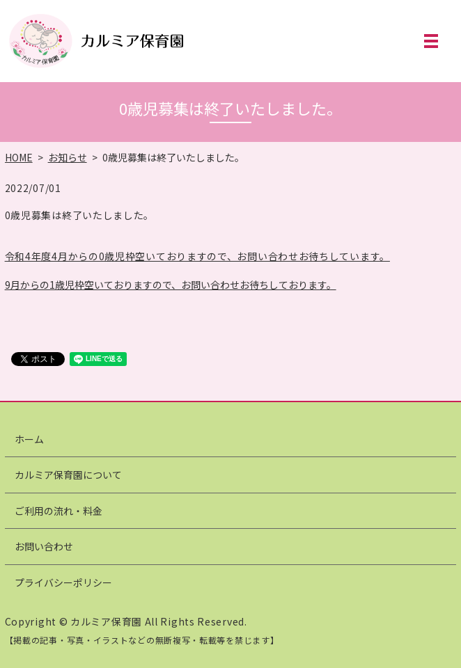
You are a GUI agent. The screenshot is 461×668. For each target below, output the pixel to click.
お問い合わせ (44, 546)
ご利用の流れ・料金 (58, 511)
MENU (431, 41)
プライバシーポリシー (63, 582)
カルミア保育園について (68, 475)
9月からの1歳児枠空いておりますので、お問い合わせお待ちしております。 (170, 285)
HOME (19, 157)
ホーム (29, 439)
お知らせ (67, 157)
